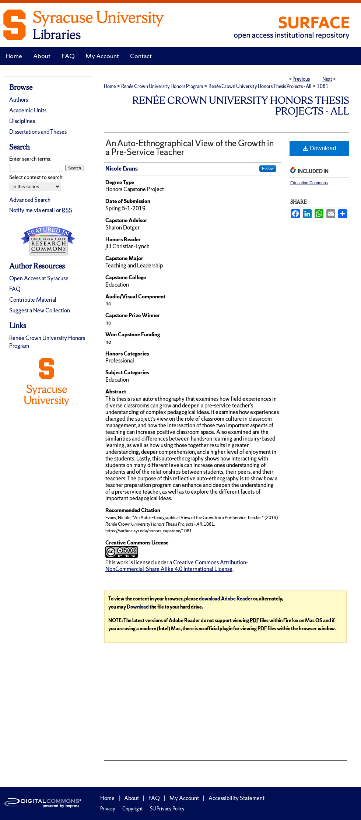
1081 (323, 86)
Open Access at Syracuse (39, 278)
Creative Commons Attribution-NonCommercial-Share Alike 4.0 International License (176, 565)
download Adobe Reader (225, 599)
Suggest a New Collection (39, 310)
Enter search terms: (30, 158)
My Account (184, 798)
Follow (268, 168)
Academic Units (27, 110)
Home (110, 86)
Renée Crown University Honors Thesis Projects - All (259, 86)
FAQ (15, 289)
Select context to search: (36, 177)
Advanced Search (29, 200)
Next (327, 79)
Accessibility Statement (236, 798)
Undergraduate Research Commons (48, 240)
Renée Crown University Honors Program (162, 86)
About (131, 798)
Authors (18, 100)
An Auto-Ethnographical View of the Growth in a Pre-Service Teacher (189, 147)
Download (319, 148)
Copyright (132, 809)
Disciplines (22, 121)
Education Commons (309, 183)
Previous (301, 79)
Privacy (107, 809)
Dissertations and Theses (38, 132)
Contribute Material (32, 300)
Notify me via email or (40, 210)
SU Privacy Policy (167, 809)
